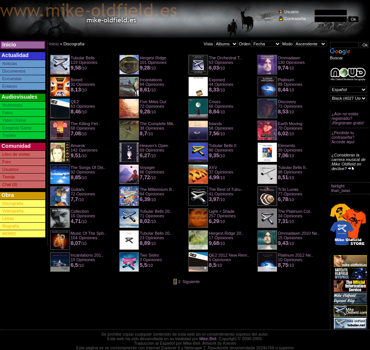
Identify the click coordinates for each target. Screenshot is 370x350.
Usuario (291, 11)
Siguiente (191, 281)
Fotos (7, 112)
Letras (8, 218)
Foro (6, 162)
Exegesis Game (17, 127)
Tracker (9, 135)
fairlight (337, 186)
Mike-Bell (207, 338)
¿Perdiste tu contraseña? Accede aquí (343, 137)
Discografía (12, 203)
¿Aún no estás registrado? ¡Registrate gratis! (347, 118)
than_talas (340, 190)
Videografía (12, 211)
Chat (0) (9, 184)
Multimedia (12, 105)
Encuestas (12, 78)
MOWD (9, 233)
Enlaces (9, 86)
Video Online (14, 120)
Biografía (10, 226)
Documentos (14, 71)
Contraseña (295, 18)
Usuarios (10, 169)
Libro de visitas (16, 154)
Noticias (9, 63)
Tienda (8, 177)
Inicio (9, 45)
